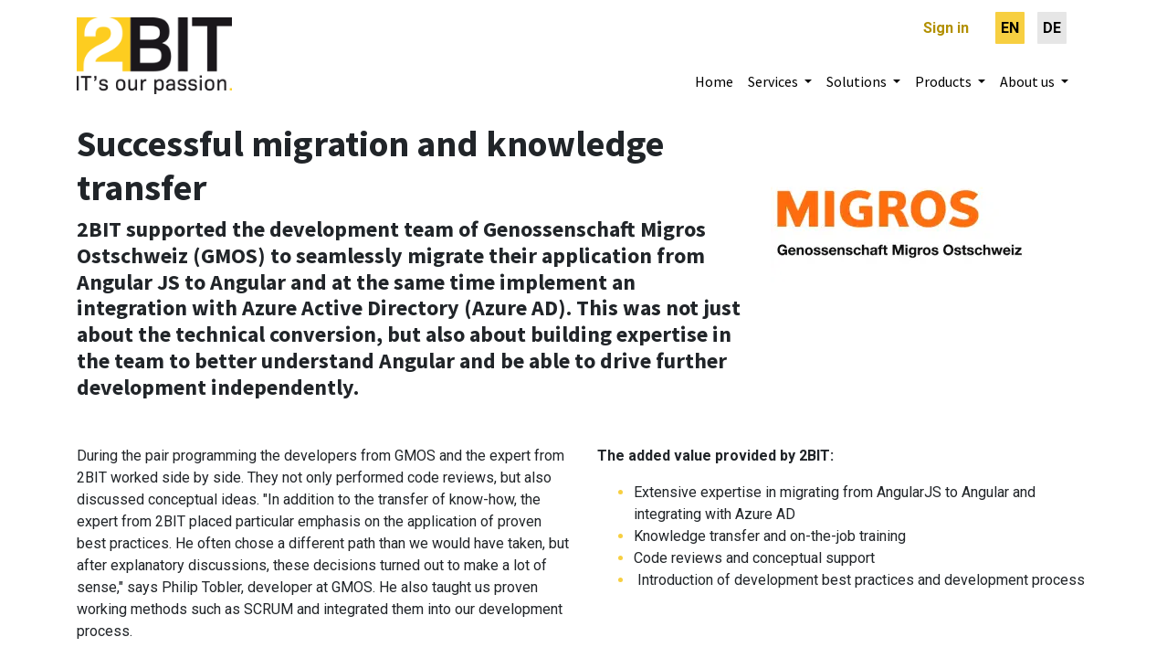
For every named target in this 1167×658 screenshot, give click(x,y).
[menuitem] (1010, 28)
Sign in (946, 28)
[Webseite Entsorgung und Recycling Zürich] (898, 206)
